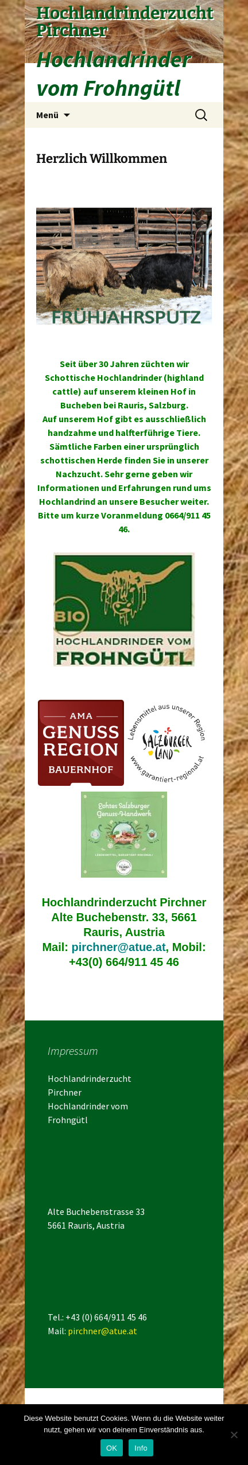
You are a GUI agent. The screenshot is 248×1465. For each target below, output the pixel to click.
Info (141, 1448)
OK (111, 1448)
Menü (47, 114)
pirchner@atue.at (119, 947)
